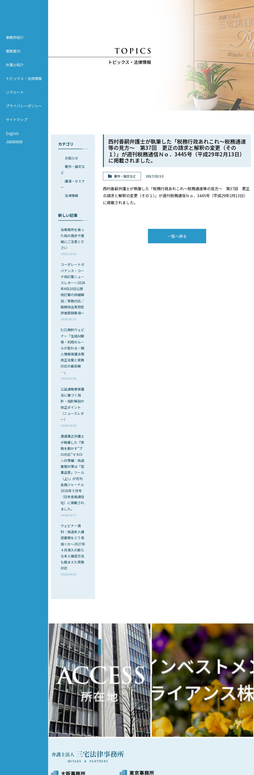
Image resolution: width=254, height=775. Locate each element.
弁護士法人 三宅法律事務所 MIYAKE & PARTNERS (24, 17)
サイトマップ (16, 124)
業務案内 (13, 55)
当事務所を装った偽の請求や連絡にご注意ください (72, 241)
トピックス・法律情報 (24, 83)
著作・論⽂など (125, 176)
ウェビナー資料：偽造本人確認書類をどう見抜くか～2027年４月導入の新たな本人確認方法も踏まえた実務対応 (73, 549)
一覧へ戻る (177, 236)
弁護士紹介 (15, 69)
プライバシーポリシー (24, 110)
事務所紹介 (15, 42)
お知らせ (71, 158)
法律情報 (71, 195)
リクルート (15, 96)
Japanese (14, 146)
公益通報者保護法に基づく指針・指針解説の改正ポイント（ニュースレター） (72, 407)
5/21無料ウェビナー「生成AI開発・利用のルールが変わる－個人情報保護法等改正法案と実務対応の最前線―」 (72, 353)
